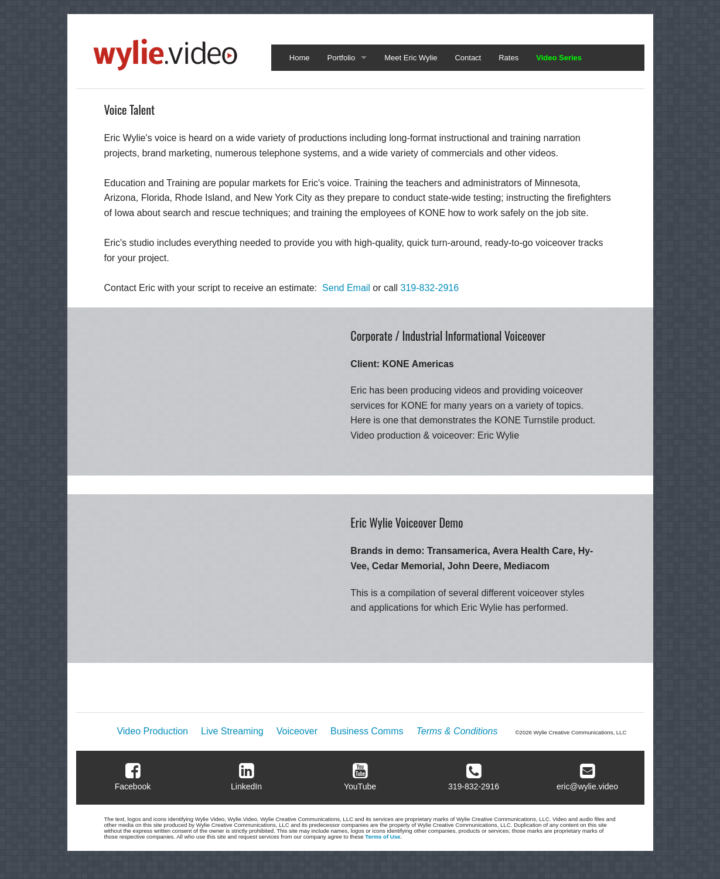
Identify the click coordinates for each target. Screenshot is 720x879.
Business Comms (366, 731)
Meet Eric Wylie (410, 57)
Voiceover (297, 731)
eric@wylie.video (587, 786)
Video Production (152, 731)
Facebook (133, 786)
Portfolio (341, 57)
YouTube (360, 786)
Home (299, 57)
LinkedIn (246, 786)
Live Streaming (232, 731)
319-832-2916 (430, 288)
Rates (508, 57)
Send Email (346, 288)
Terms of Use (382, 836)
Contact (468, 57)
